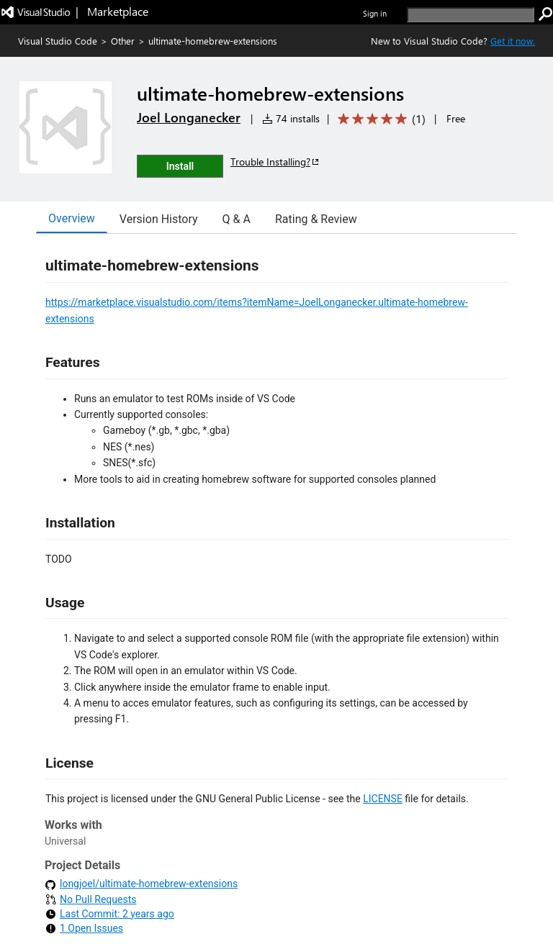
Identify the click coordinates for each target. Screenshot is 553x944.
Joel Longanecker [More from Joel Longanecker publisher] (188, 117)
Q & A (236, 219)
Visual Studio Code (57, 41)
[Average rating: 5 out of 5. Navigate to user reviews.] (379, 119)
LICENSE (383, 798)
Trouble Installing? (275, 161)
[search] (470, 14)
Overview (71, 218)
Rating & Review (316, 219)
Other (123, 41)
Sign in (375, 13)
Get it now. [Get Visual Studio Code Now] (512, 41)
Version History (159, 219)
